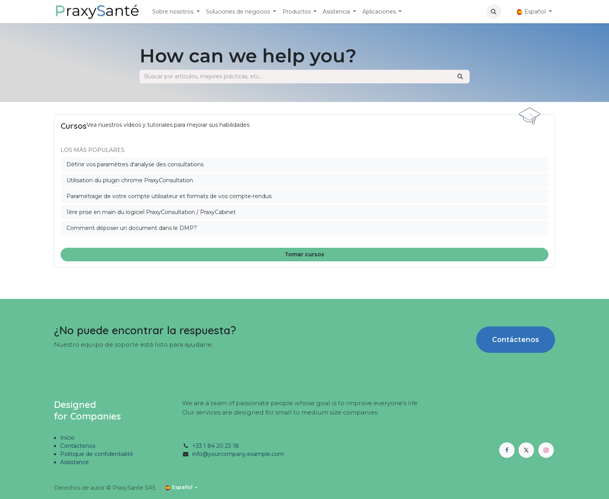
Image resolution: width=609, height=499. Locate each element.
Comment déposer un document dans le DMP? (131, 227)
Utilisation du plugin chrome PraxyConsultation (129, 180)
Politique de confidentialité (96, 454)
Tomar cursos (304, 254)
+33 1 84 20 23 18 (215, 445)
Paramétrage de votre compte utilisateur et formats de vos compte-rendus (168, 196)
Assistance (74, 462)
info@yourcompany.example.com (238, 454)
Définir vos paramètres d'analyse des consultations (135, 164)
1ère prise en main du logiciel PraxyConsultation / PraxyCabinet (151, 212)
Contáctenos (515, 339)
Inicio (67, 437)
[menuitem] (176, 12)
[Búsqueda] (460, 76)
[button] (493, 11)
